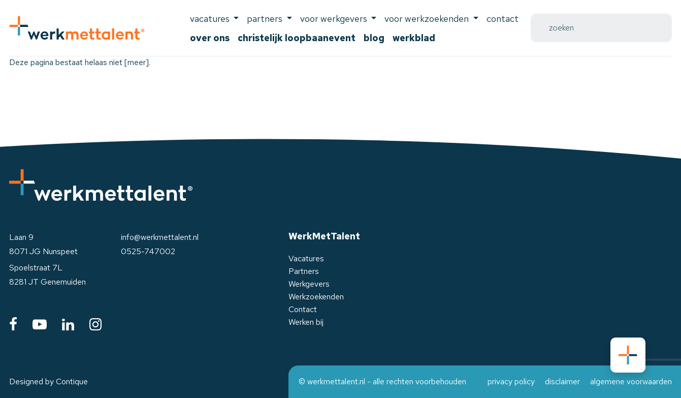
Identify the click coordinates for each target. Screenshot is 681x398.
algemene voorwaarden (631, 381)
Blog (374, 38)
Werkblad (414, 38)
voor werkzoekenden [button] (427, 18)
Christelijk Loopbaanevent (296, 38)
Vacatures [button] (211, 18)
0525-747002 (148, 251)
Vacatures (306, 258)
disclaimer (562, 381)
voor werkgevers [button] (334, 18)
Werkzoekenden (316, 296)
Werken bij (305, 322)
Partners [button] (265, 18)
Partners (303, 271)
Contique (72, 381)
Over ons (210, 38)
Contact (502, 18)
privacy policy (511, 381)
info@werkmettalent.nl (160, 237)
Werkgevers (309, 284)
